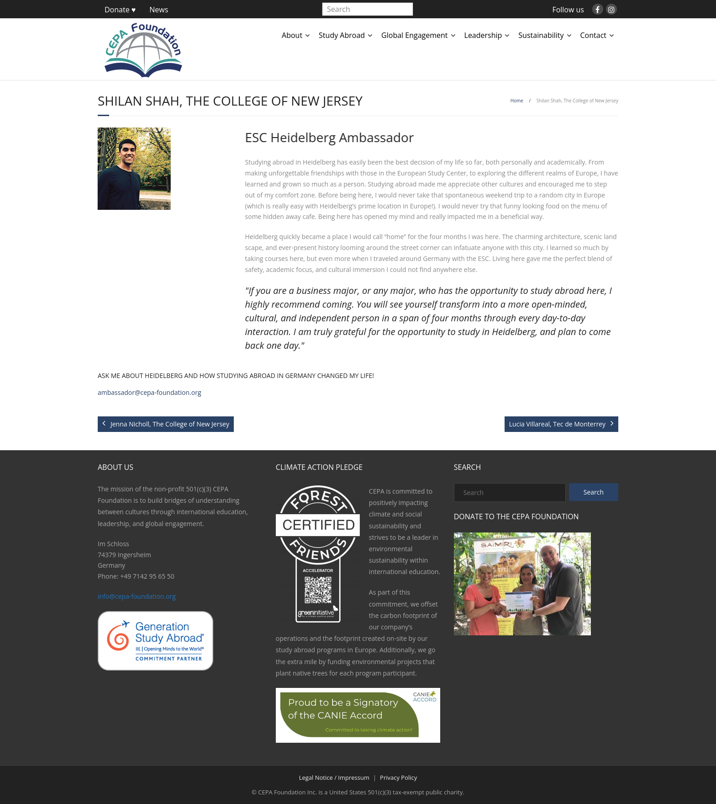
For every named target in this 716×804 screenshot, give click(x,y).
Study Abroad (342, 35)
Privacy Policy (398, 777)
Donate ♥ (120, 10)
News (158, 10)
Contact (593, 35)
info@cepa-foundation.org (137, 596)
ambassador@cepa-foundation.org (149, 392)
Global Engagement (414, 35)
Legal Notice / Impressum (334, 777)
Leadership (483, 35)
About (292, 35)
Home (517, 100)
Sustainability (540, 35)
